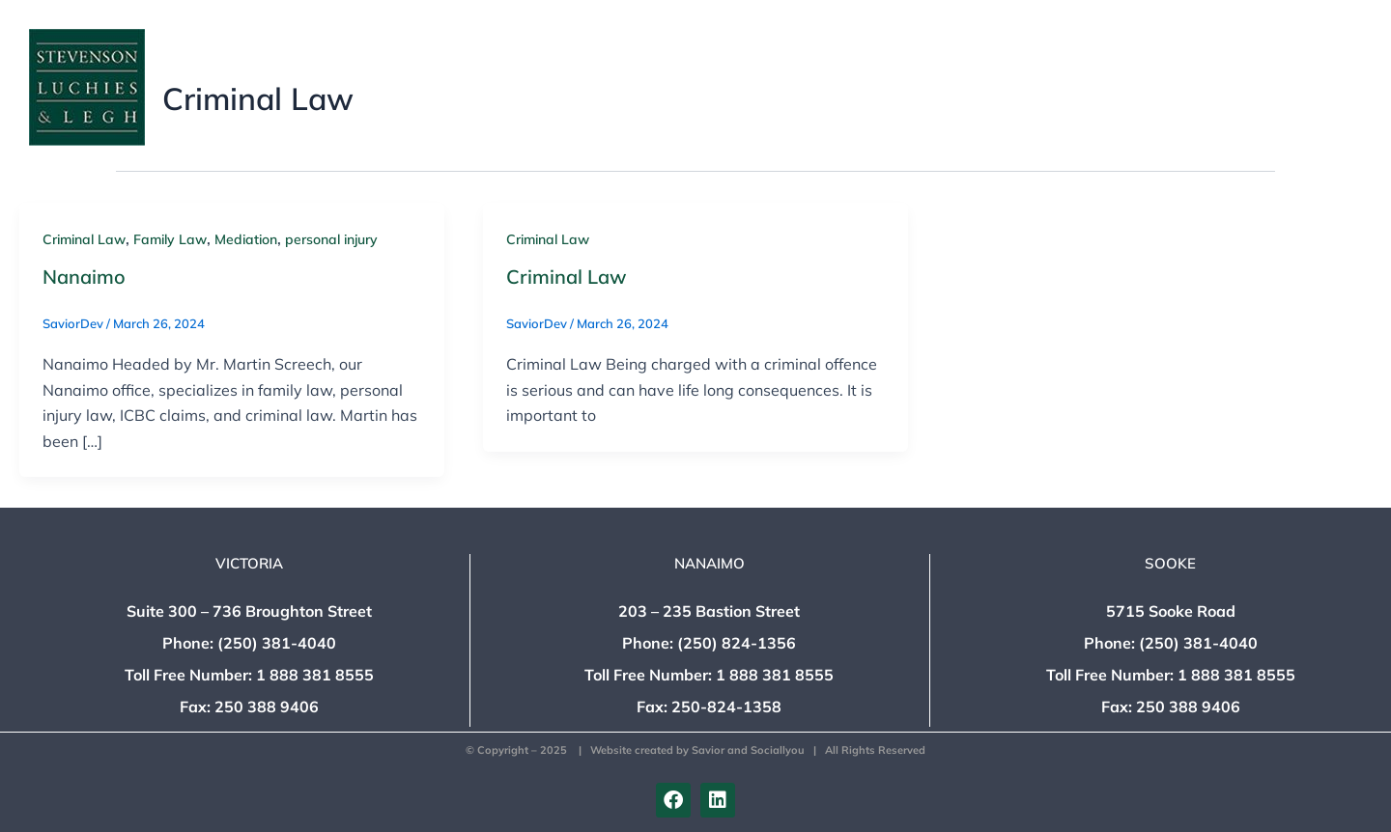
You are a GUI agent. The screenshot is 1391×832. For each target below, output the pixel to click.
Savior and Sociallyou (748, 750)
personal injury (331, 239)
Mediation (245, 239)
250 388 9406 (266, 706)
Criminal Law (84, 239)
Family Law (170, 239)
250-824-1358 (726, 706)
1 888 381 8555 (315, 674)
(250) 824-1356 (736, 642)
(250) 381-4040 (276, 642)
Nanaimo (84, 276)
